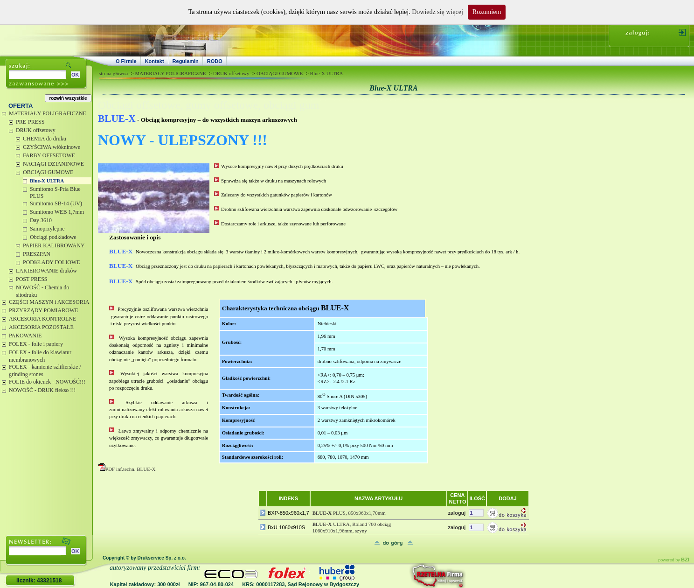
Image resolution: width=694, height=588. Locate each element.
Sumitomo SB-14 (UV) (56, 203)
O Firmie (126, 61)
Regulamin (186, 61)
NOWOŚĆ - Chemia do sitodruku (42, 291)
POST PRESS (31, 279)
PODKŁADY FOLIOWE (51, 262)
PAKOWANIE (25, 335)
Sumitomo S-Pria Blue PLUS (55, 193)
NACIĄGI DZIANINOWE (53, 164)
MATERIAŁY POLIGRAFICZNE (47, 113)
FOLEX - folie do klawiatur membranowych (40, 356)
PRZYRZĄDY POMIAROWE (43, 310)
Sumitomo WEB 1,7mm (57, 212)
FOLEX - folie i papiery (36, 344)
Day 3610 (41, 220)
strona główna (113, 73)
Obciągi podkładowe (53, 237)
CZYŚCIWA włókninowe (51, 147)
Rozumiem (486, 11)
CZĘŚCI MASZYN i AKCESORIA (49, 302)
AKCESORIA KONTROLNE (42, 318)
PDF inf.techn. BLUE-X (127, 469)
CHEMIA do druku (44, 138)
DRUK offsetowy (36, 130)
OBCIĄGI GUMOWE (48, 172)
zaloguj (456, 513)
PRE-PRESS (30, 122)
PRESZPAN (36, 254)
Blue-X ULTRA (47, 180)
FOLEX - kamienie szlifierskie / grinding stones (45, 371)
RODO (214, 61)
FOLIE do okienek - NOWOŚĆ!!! (47, 381)
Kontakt (154, 61)
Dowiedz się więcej (437, 11)
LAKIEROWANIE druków (46, 270)
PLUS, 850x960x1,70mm (349, 513)
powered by (673, 560)
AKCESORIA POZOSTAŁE (41, 327)
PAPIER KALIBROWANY (54, 245)
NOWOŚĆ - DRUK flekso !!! (42, 390)
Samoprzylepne (47, 228)
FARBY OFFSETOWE (49, 155)
